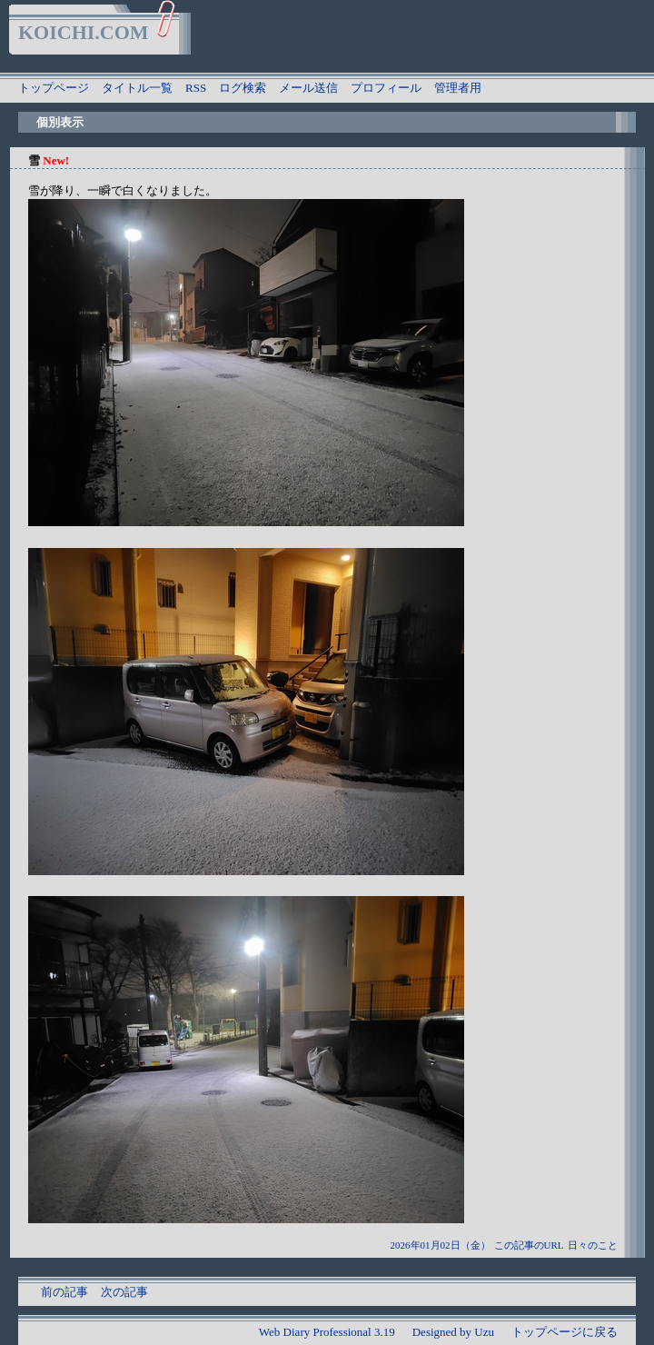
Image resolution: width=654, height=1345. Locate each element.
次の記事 (124, 1292)
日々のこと (593, 1245)
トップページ (53, 88)
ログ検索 (242, 88)
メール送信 (308, 88)
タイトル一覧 (137, 88)
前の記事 (64, 1292)
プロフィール (386, 88)
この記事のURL (529, 1245)
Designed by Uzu (453, 1332)
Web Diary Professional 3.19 (327, 1332)
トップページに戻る (564, 1332)
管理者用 (457, 88)
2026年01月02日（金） (440, 1245)
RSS (195, 88)
